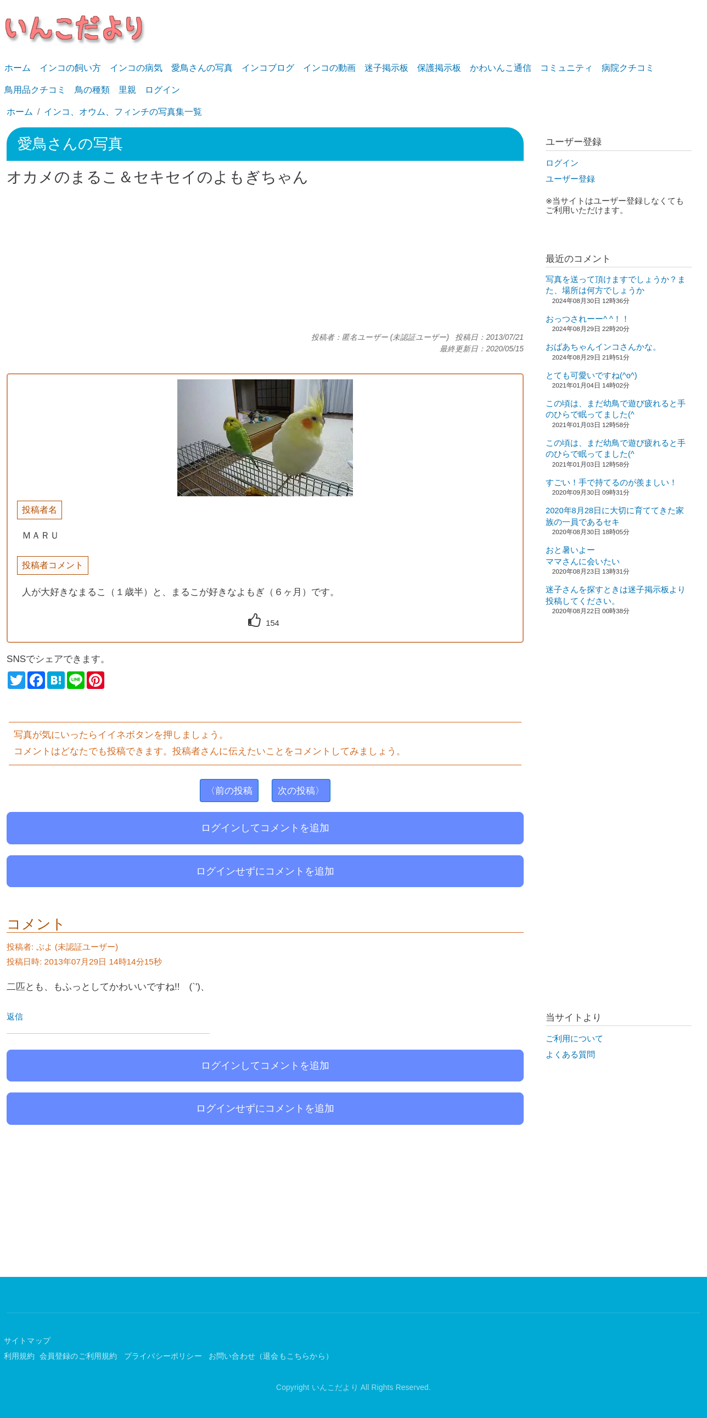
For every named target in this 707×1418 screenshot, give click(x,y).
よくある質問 (570, 1054)
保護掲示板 (439, 67)
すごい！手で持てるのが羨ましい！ (611, 482)
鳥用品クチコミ (35, 89)
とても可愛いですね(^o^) (591, 375)
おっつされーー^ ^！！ (588, 319)
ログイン (162, 89)
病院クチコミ (628, 67)
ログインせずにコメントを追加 (265, 871)
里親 (127, 89)
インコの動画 (329, 67)
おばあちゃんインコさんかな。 (603, 347)
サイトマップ (27, 1341)
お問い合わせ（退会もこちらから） (271, 1356)
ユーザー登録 (570, 179)
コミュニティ (566, 67)
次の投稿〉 (301, 790)
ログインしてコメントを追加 (265, 827)
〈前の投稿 (229, 790)
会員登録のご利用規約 (80, 1356)
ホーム (17, 67)
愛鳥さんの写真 (202, 67)
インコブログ (268, 67)
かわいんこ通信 (500, 67)
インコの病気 (136, 67)
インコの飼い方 (70, 67)
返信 (15, 1016)
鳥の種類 (92, 89)
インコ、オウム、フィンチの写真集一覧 (123, 111)
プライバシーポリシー (164, 1356)
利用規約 (19, 1356)
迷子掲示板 (386, 67)
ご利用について (574, 1038)
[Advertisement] (265, 259)
